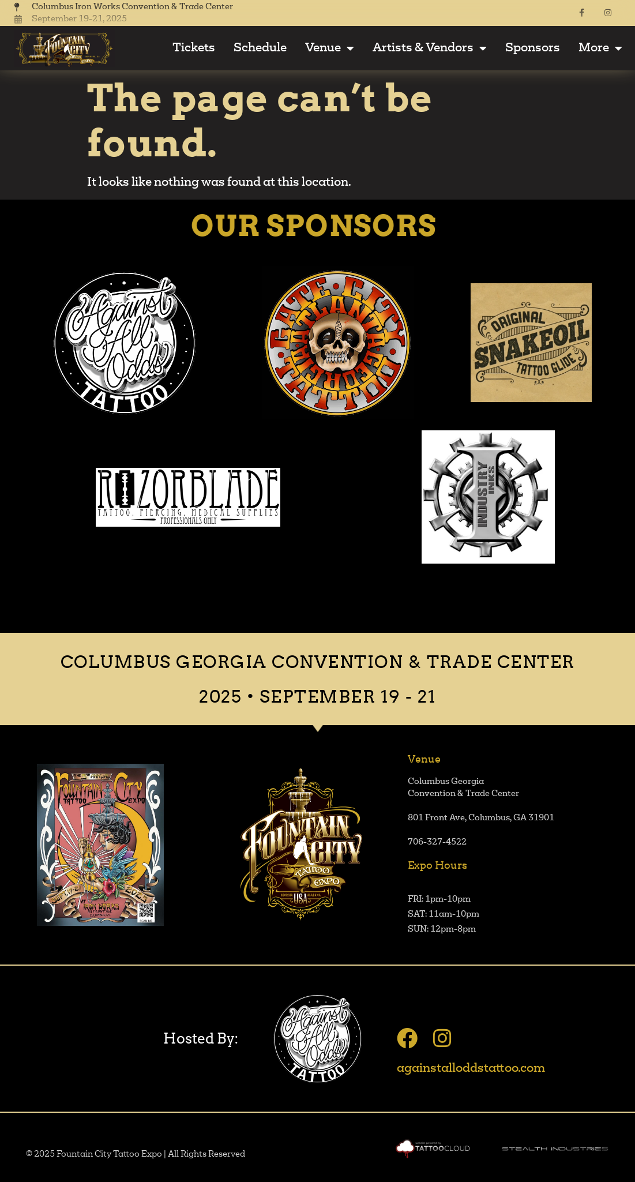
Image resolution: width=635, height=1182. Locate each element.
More (600, 48)
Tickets (193, 48)
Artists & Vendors (430, 48)
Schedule (260, 48)
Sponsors (532, 48)
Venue (329, 48)
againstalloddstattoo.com (471, 1069)
